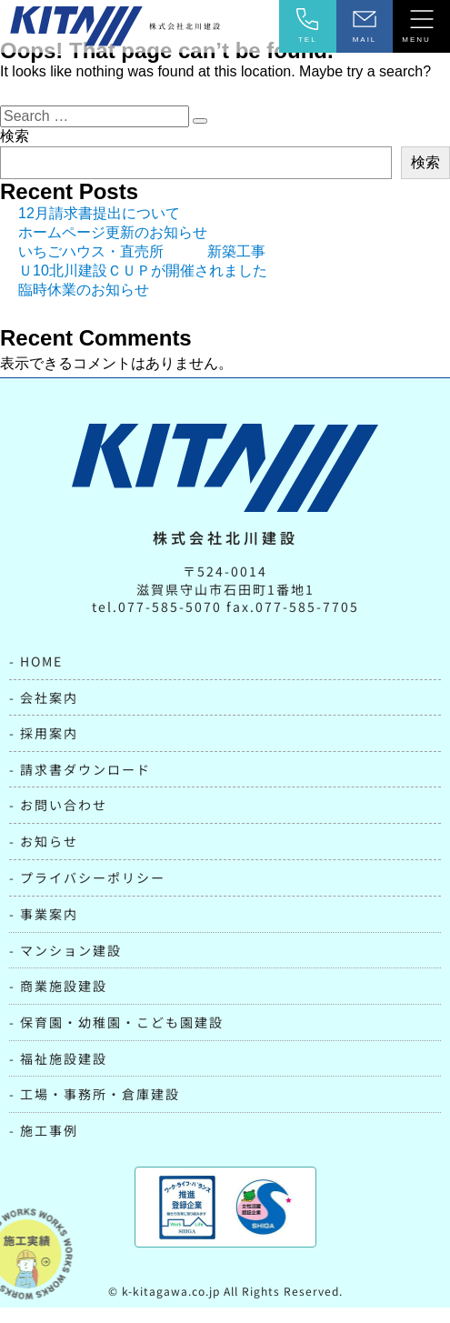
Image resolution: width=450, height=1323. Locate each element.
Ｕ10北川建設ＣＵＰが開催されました (142, 285)
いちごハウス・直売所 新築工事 (141, 266)
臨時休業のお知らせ (83, 304)
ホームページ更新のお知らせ (112, 247)
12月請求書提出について (99, 228)
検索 (14, 150)
